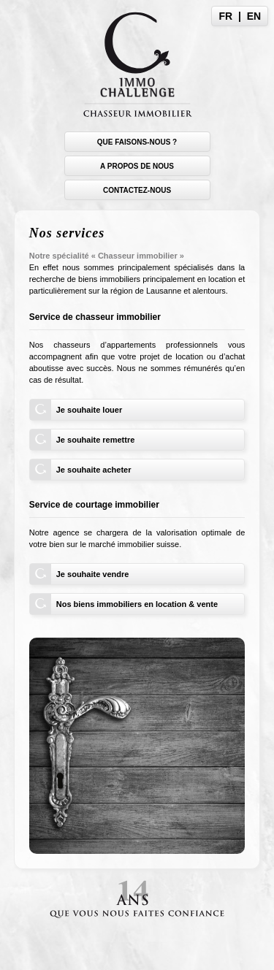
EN (254, 16)
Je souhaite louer (89, 409)
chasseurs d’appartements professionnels (135, 344)
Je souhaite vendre (92, 574)
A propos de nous (137, 166)
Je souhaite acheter (94, 469)
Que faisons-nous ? (137, 142)
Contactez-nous (137, 190)
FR (225, 16)
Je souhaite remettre (95, 439)
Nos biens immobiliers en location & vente (137, 604)
